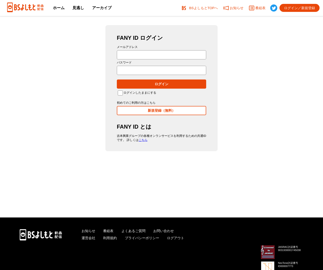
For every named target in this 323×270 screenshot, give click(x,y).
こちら (143, 140)
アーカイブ (102, 8)
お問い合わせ (163, 231)
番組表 (108, 231)
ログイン (161, 84)
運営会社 (88, 238)
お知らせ (88, 231)
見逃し (78, 8)
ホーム (59, 8)
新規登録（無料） (161, 110)
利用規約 (110, 238)
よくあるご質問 (133, 231)
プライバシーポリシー (142, 238)
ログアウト (175, 238)
